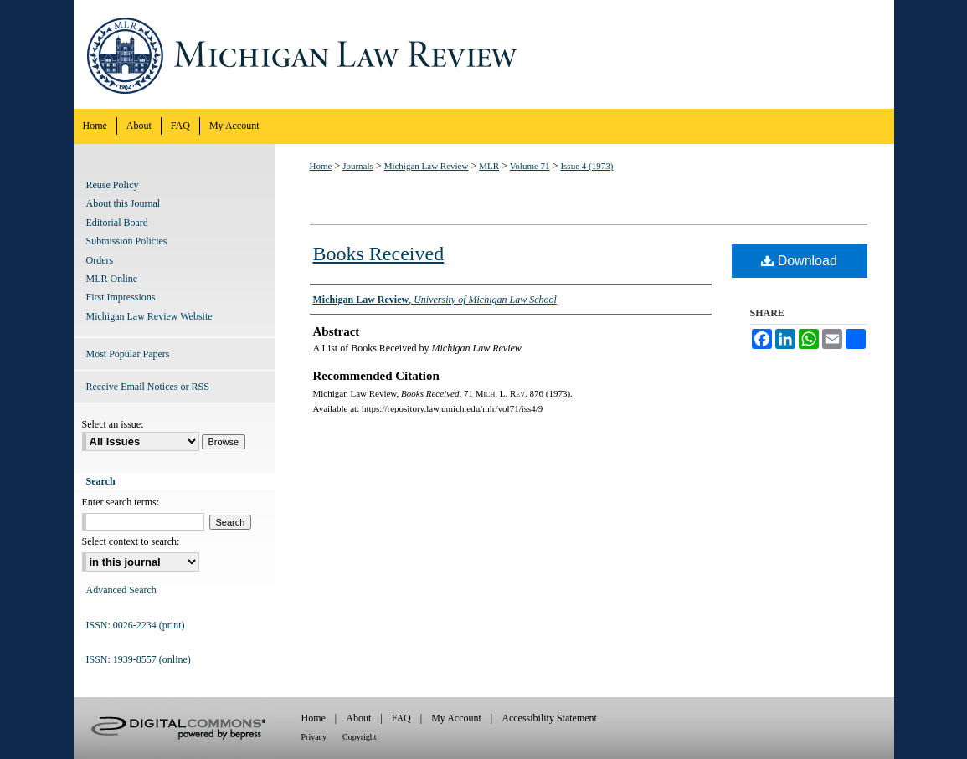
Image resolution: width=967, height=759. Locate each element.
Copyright (359, 736)
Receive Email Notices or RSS (147, 386)
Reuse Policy (112, 185)
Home (321, 166)
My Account (456, 718)
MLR (489, 166)
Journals (357, 166)
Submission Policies (126, 241)
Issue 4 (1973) (586, 166)
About (358, 718)
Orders (100, 260)
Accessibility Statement (549, 718)
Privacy (314, 736)
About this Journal (123, 203)
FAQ (401, 718)
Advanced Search (121, 590)
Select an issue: (113, 424)
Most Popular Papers (128, 354)
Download (799, 261)
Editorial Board (117, 222)
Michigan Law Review (484, 54)
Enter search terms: (121, 502)
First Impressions (121, 297)
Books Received (379, 253)
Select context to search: (131, 541)
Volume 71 (530, 166)
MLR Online (112, 279)
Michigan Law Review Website (149, 316)
